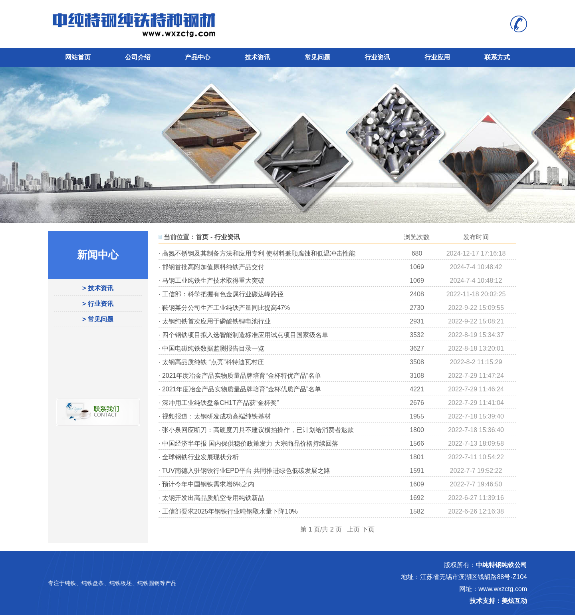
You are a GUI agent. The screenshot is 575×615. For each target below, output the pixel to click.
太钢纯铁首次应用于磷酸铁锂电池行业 (216, 321)
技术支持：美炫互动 (498, 600)
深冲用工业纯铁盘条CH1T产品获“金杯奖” (220, 402)
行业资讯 (377, 57)
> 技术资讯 (97, 288)
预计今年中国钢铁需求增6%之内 (208, 484)
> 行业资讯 (97, 303)
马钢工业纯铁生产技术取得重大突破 (213, 280)
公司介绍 (138, 57)
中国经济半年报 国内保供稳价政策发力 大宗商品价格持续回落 (250, 443)
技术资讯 (257, 57)
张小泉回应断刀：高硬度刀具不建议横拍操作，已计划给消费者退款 (258, 430)
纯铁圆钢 (148, 583)
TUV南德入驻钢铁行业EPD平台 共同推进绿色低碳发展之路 (246, 470)
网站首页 (78, 57)
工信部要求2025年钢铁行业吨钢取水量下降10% (230, 511)
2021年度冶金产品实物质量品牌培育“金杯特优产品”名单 (241, 375)
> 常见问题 (97, 319)
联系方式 (497, 57)
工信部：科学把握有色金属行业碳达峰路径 (223, 294)
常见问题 (317, 57)
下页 (368, 529)
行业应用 (437, 57)
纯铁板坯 (120, 583)
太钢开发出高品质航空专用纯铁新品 (213, 497)
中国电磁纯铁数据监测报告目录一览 (213, 348)
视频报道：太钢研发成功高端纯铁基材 (216, 416)
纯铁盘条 (92, 583)
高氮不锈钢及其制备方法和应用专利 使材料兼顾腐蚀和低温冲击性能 (258, 253)
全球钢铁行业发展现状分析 (200, 457)
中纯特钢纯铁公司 (501, 564)
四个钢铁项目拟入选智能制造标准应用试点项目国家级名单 (245, 334)
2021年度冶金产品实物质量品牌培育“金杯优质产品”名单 (241, 389)
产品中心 (197, 57)
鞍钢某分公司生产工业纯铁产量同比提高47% (226, 307)
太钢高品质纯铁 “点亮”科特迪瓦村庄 (213, 362)
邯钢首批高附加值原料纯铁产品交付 (213, 267)
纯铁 (70, 583)
